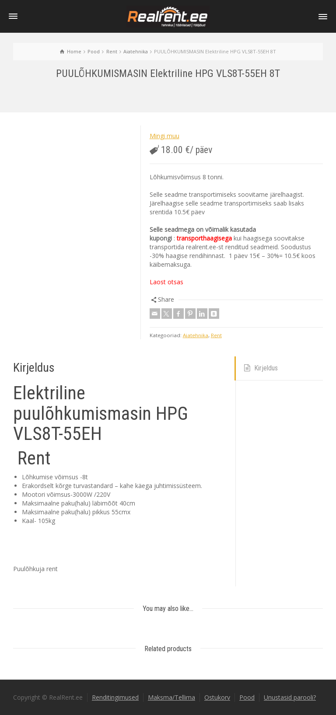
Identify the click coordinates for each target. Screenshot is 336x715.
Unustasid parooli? (290, 697)
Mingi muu (164, 136)
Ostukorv (217, 697)
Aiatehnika (195, 335)
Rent (216, 335)
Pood (247, 697)
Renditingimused (115, 697)
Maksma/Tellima (171, 697)
